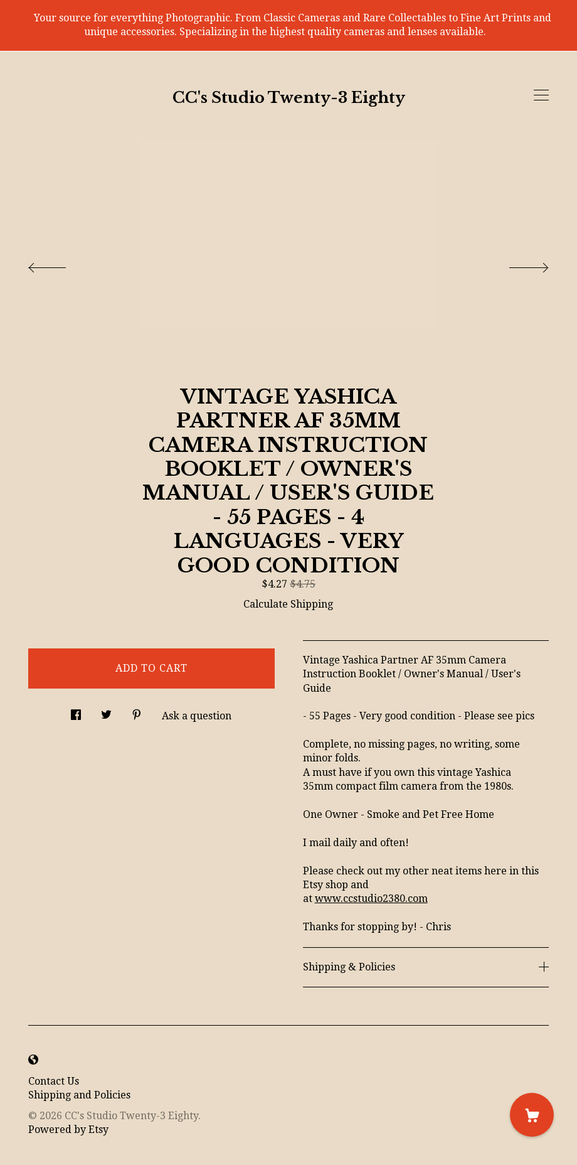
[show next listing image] (517, 264)
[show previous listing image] (59, 264)
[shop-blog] (33, 1060)
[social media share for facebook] (76, 711)
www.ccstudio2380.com (371, 899)
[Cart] (532, 1115)
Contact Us (53, 1081)
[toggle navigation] (541, 95)
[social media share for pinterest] (137, 711)
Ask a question (196, 716)
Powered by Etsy (68, 1129)
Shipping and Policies (79, 1095)
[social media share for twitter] (106, 711)
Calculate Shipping (288, 604)
